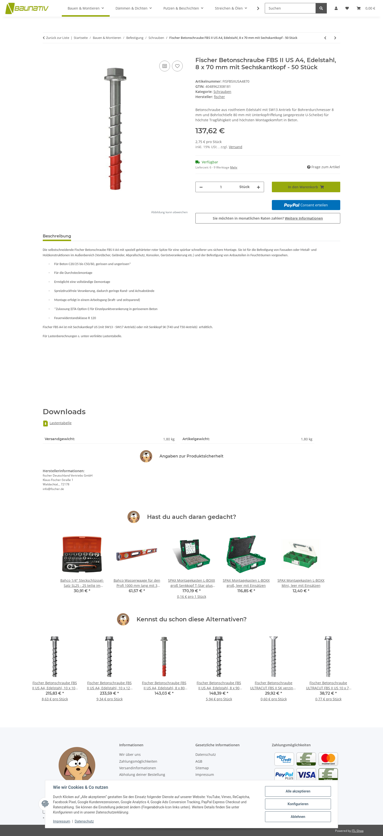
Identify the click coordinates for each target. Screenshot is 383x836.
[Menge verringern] (201, 187)
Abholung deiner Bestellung (142, 774)
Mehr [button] (233, 167)
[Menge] (221, 187)
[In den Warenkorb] (47, 54)
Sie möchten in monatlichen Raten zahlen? (268, 218)
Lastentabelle (57, 423)
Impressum (61, 821)
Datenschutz (84, 821)
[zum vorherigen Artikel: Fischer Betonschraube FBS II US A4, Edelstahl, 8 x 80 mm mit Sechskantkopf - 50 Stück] (325, 38)
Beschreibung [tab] (57, 236)
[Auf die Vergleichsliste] (164, 66)
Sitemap (202, 768)
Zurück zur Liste (57, 37)
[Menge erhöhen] (258, 187)
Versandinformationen (137, 768)
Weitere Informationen (304, 218)
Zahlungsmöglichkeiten (138, 761)
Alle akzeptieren (298, 791)
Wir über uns (130, 754)
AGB (198, 761)
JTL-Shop (357, 831)
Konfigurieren (297, 804)
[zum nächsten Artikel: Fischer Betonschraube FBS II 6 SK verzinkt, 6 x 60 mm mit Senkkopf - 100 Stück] (335, 38)
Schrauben (222, 91)
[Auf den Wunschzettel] (177, 66)
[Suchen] (290, 8)
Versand (235, 147)
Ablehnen (298, 817)
